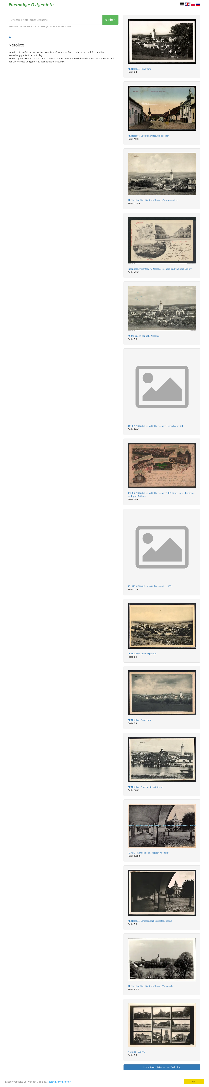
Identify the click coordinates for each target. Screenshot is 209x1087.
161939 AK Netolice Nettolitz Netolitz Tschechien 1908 (156, 425)
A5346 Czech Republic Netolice (144, 335)
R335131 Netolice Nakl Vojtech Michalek (148, 852)
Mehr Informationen (59, 1081)
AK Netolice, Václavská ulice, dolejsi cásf (148, 135)
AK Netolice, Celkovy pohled (142, 653)
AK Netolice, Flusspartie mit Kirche (145, 787)
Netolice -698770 (136, 1051)
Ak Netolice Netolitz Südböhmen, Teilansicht (150, 986)
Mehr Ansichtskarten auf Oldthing (161, 1067)
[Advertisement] (63, 91)
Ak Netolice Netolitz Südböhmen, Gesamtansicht (153, 200)
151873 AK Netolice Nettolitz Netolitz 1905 (149, 586)
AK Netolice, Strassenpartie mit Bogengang (150, 920)
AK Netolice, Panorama (140, 68)
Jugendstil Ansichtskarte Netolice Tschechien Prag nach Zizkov (160, 268)
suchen (110, 20)
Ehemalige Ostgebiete (31, 5)
